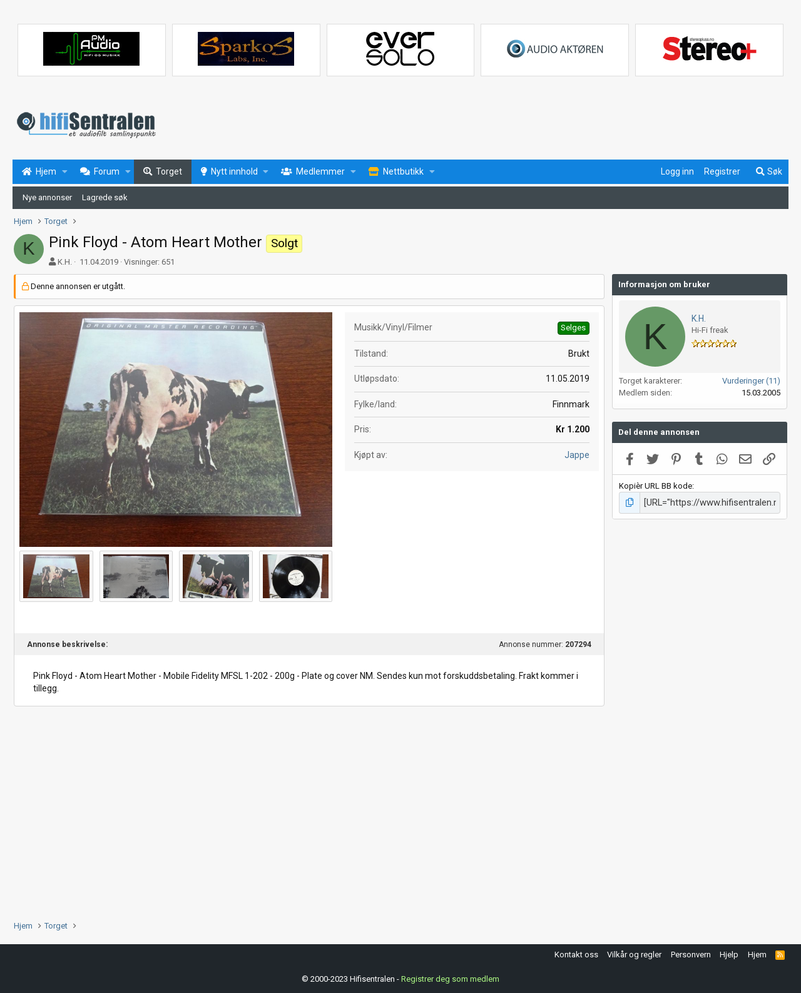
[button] (65, 172)
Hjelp (729, 953)
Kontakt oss (576, 953)
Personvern (691, 953)
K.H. (65, 262)
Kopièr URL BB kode (655, 486)
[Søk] (768, 172)
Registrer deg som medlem (450, 977)
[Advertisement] (309, 806)
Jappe (576, 455)
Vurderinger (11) (751, 380)
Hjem (757, 953)
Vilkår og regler (634, 953)
